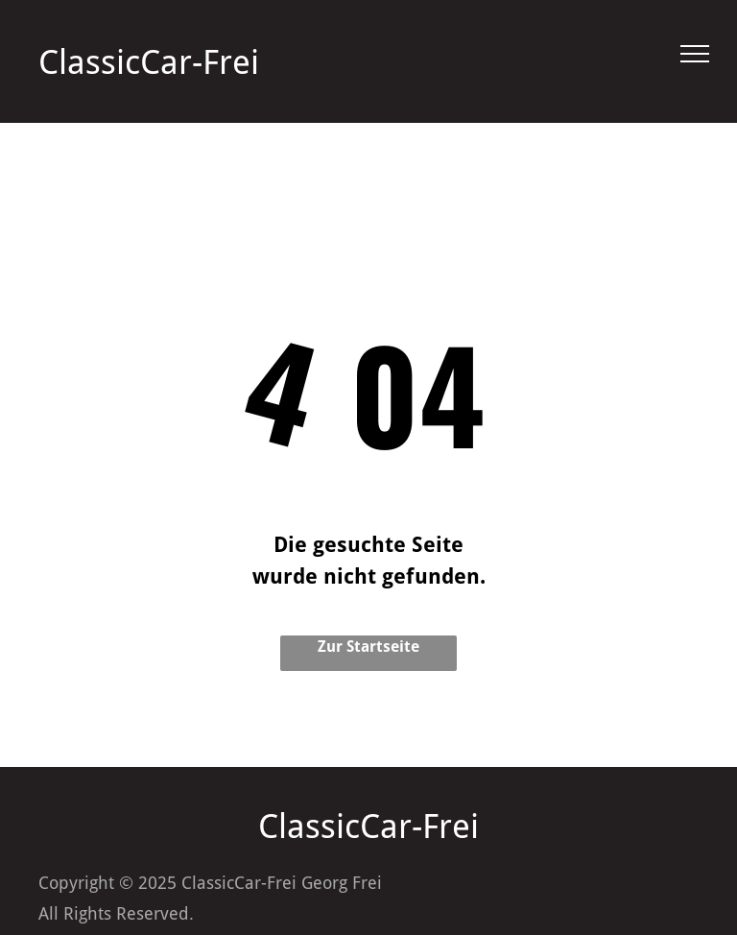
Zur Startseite (368, 646)
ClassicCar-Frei (148, 62)
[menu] (695, 54)
